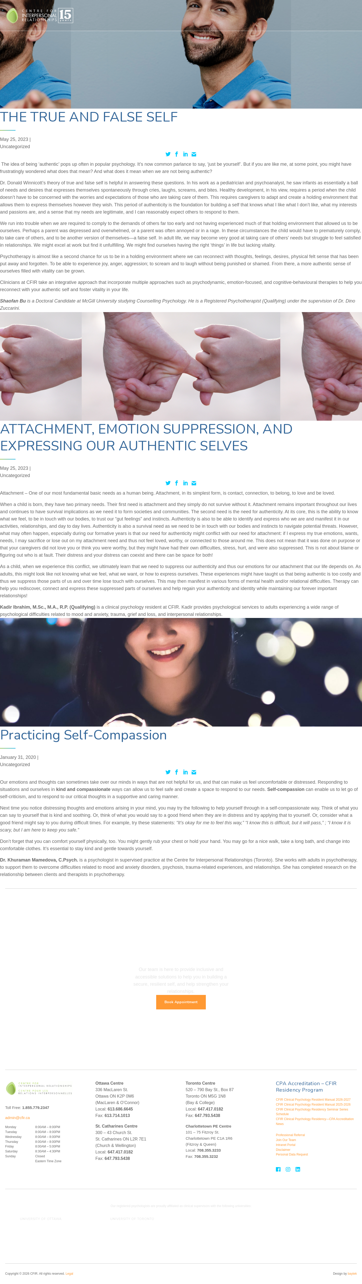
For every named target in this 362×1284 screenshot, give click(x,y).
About (282, 15)
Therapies (162, 15)
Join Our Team (286, 1140)
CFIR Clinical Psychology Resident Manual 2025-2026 (313, 1104)
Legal (69, 1273)
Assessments (223, 15)
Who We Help (133, 15)
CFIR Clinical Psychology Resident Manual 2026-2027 (313, 1099)
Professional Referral (290, 1135)
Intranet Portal (285, 1145)
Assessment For (255, 15)
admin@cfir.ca (17, 1117)
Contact (326, 15)
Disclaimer (283, 1150)
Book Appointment (181, 1002)
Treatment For (191, 15)
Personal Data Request (292, 1154)
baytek (352, 1273)
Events (301, 15)
